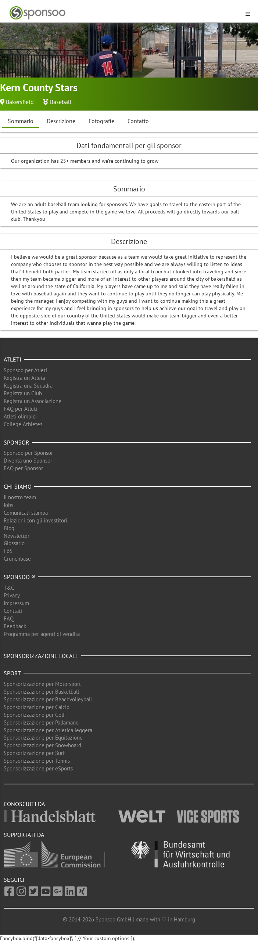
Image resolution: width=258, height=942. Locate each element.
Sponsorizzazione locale (41, 655)
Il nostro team (20, 497)
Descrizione (61, 121)
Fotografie (101, 121)
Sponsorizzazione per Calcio (36, 707)
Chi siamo (18, 486)
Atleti (12, 359)
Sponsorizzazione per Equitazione (43, 737)
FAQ (9, 618)
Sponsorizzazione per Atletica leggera (48, 730)
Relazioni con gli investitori (35, 520)
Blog (9, 528)
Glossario (14, 543)
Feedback (15, 626)
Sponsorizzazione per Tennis (37, 760)
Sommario (20, 121)
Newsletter (16, 535)
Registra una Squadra (28, 385)
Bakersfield (20, 101)
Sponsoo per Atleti (25, 370)
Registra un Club (23, 393)
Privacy (12, 595)
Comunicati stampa (26, 512)
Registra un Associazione (32, 401)
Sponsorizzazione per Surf (34, 752)
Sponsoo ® (19, 576)
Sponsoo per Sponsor (28, 452)
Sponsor (16, 442)
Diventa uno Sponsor (28, 460)
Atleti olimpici (20, 416)
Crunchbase (17, 558)
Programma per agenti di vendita (42, 633)
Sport (12, 673)
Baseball (61, 101)
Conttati (13, 610)
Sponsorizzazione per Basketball (41, 691)
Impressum (16, 603)
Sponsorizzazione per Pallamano (41, 722)
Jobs (8, 504)
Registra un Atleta (24, 377)
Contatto (138, 121)
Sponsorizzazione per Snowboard (42, 745)
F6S (8, 550)
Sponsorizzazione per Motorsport (42, 683)
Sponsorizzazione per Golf (34, 714)
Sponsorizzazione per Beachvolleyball (48, 699)
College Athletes (23, 424)
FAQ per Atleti (20, 408)
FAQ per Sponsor (23, 468)
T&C (9, 587)
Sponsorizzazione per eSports (38, 768)
